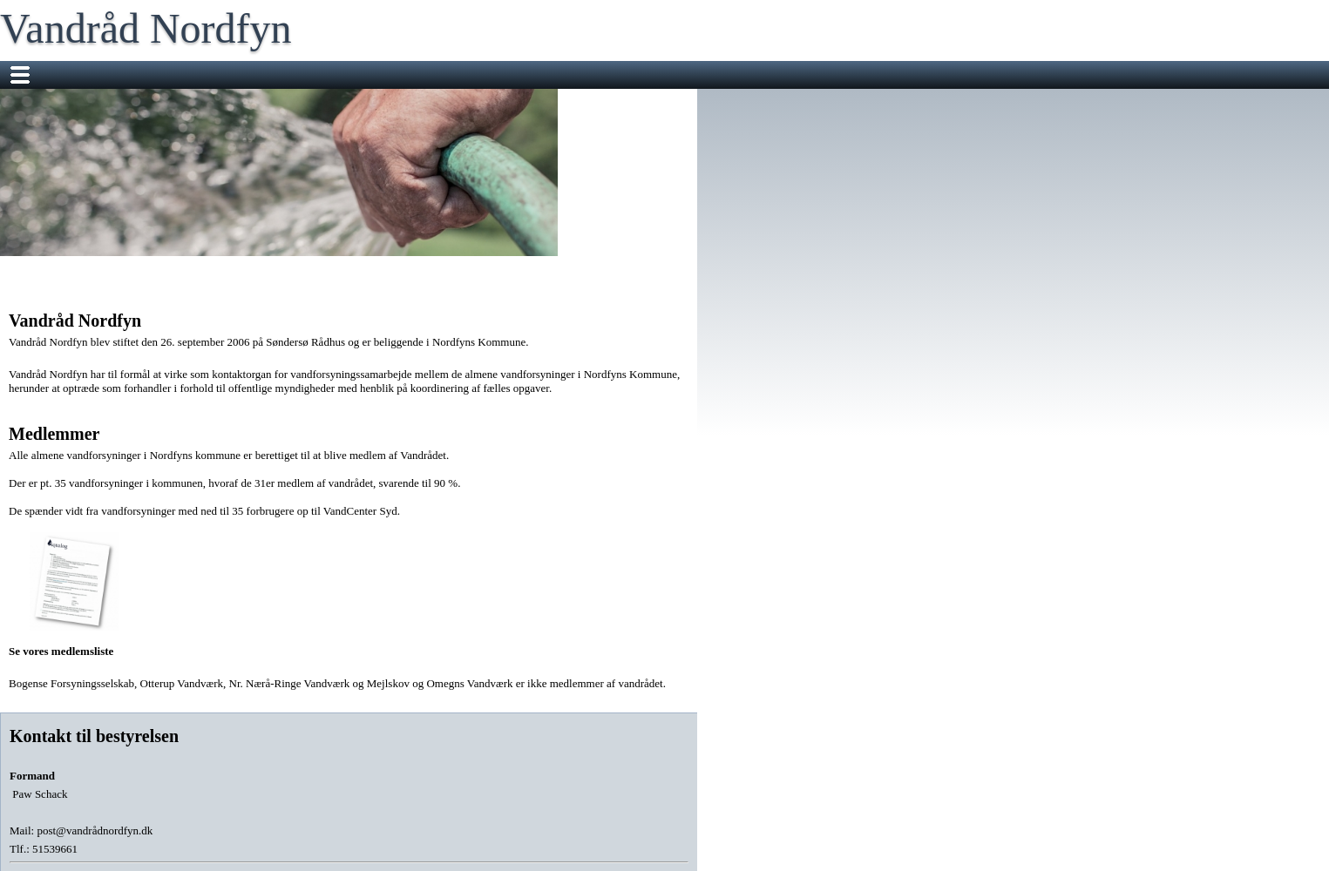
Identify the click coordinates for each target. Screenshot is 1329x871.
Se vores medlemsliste (74, 595)
